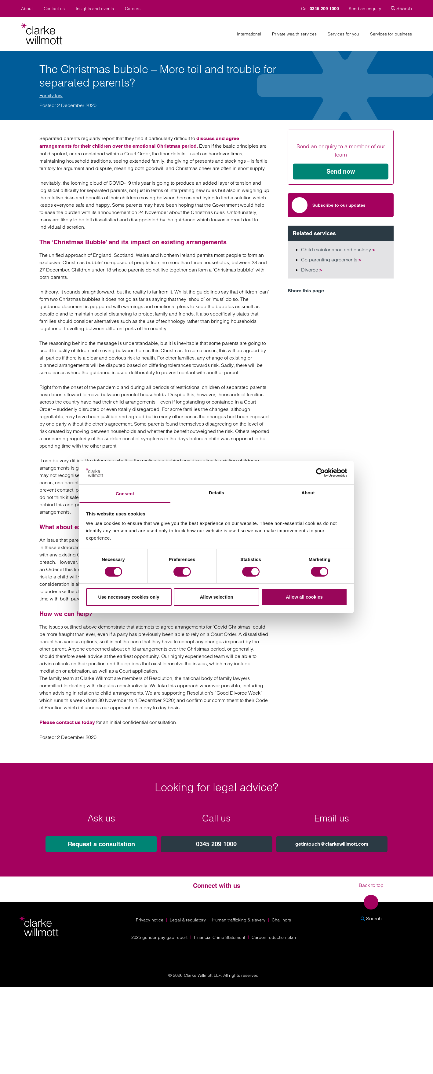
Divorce (311, 270)
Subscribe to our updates (329, 205)
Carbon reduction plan (274, 937)
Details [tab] (216, 492)
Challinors (281, 920)
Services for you (343, 34)
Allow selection (216, 597)
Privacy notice (149, 920)
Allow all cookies (304, 597)
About (27, 9)
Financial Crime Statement (219, 937)
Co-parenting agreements (331, 260)
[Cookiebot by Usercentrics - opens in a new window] (320, 472)
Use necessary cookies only (128, 597)
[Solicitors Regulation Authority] (374, 951)
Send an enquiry (365, 8)
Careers (132, 9)
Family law (51, 95)
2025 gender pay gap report (159, 937)
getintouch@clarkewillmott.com (331, 844)
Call (320, 8)
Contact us (54, 9)
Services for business (391, 34)
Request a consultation (101, 844)
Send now (340, 171)
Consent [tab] (125, 493)
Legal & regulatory (188, 920)
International (249, 34)
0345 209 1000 (216, 844)
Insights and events (95, 9)
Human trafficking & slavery (238, 920)
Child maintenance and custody (338, 249)
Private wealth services (294, 34)
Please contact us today (67, 722)
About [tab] (308, 492)
